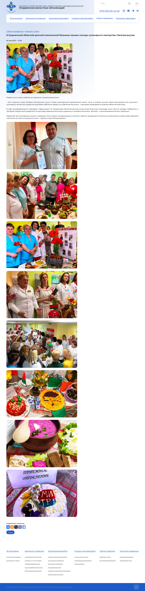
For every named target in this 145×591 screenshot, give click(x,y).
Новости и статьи (32, 31)
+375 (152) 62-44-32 (109, 11)
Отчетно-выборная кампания (57, 557)
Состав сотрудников (13, 560)
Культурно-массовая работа (82, 18)
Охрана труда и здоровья (33, 560)
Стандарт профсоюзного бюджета (59, 571)
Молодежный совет (54, 567)
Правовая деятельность (32, 564)
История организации (13, 557)
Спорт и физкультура (81, 557)
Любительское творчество (83, 560)
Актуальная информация (108, 560)
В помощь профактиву (55, 564)
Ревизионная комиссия (55, 574)
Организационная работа (59, 18)
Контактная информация (125, 18)
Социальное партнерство (33, 557)
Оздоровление (79, 564)
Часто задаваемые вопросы (34, 567)
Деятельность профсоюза (36, 18)
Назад (10, 532)
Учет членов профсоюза (56, 560)
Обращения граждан (126, 557)
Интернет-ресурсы (126, 560)
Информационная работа (33, 571)
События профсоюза (104, 18)
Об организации (16, 18)
